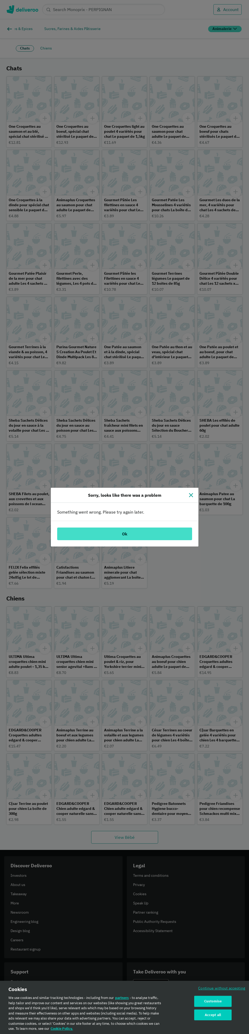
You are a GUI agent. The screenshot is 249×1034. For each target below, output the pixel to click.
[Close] (191, 495)
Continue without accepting (221, 989)
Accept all (213, 1016)
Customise (213, 1003)
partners (122, 999)
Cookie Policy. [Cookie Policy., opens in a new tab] (62, 1030)
